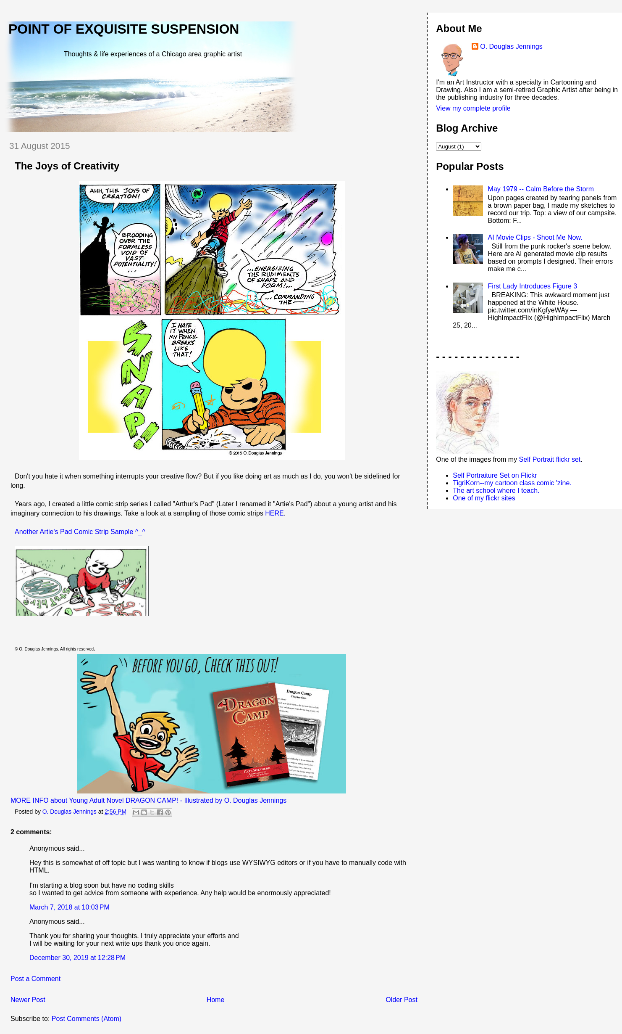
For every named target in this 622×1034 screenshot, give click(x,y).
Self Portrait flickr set (550, 459)
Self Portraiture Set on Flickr (495, 475)
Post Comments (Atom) (86, 1018)
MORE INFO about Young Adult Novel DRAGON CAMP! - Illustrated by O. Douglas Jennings (148, 800)
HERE (274, 513)
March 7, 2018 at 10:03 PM (69, 907)
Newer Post (27, 999)
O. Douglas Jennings (511, 46)
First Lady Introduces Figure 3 (532, 286)
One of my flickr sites (484, 498)
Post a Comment (35, 978)
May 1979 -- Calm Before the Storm (541, 189)
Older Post (401, 999)
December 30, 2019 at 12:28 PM (77, 957)
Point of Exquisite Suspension (123, 29)
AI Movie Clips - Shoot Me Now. (535, 237)
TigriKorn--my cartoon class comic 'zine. (512, 483)
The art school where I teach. (496, 490)
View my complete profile (473, 108)
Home (216, 999)
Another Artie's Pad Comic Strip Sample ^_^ (81, 531)
